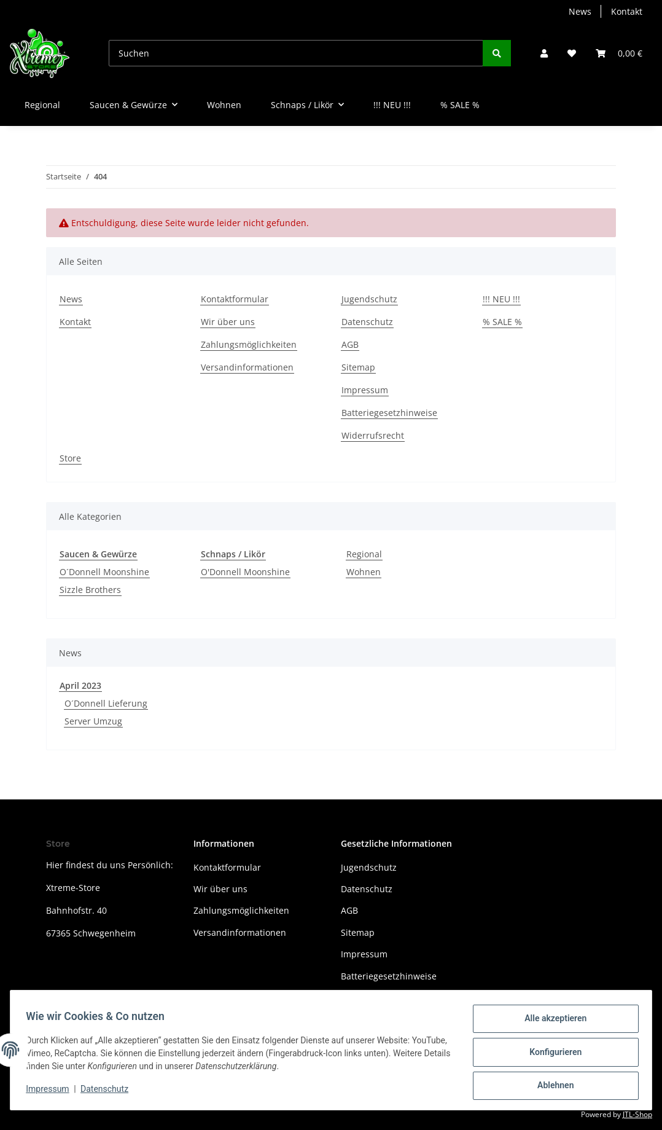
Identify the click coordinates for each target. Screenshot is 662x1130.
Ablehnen (551, 1086)
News (580, 11)
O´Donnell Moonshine (104, 572)
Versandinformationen (247, 367)
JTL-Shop (637, 1114)
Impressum (364, 390)
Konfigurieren (551, 1054)
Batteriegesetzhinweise (389, 412)
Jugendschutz (369, 299)
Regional (364, 554)
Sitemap (358, 367)
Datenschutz (367, 322)
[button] (544, 53)
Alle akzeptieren (551, 1022)
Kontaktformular (234, 299)
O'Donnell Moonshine (245, 572)
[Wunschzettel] (572, 53)
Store (70, 458)
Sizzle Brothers (90, 589)
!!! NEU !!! (392, 105)
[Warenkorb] (619, 53)
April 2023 (80, 685)
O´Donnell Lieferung (105, 703)
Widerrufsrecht (372, 435)
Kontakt (626, 11)
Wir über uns (228, 322)
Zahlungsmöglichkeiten (249, 344)
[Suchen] (296, 53)
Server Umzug (93, 721)
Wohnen (363, 572)
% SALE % (460, 105)
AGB (350, 344)
